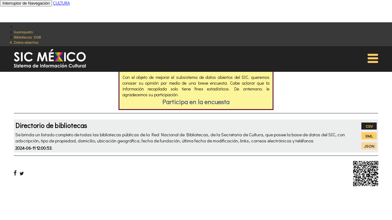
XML (369, 135)
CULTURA (61, 3)
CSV (369, 126)
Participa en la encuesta (195, 101)
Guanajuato (23, 31)
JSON (369, 145)
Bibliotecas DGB (27, 36)
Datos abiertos (26, 42)
